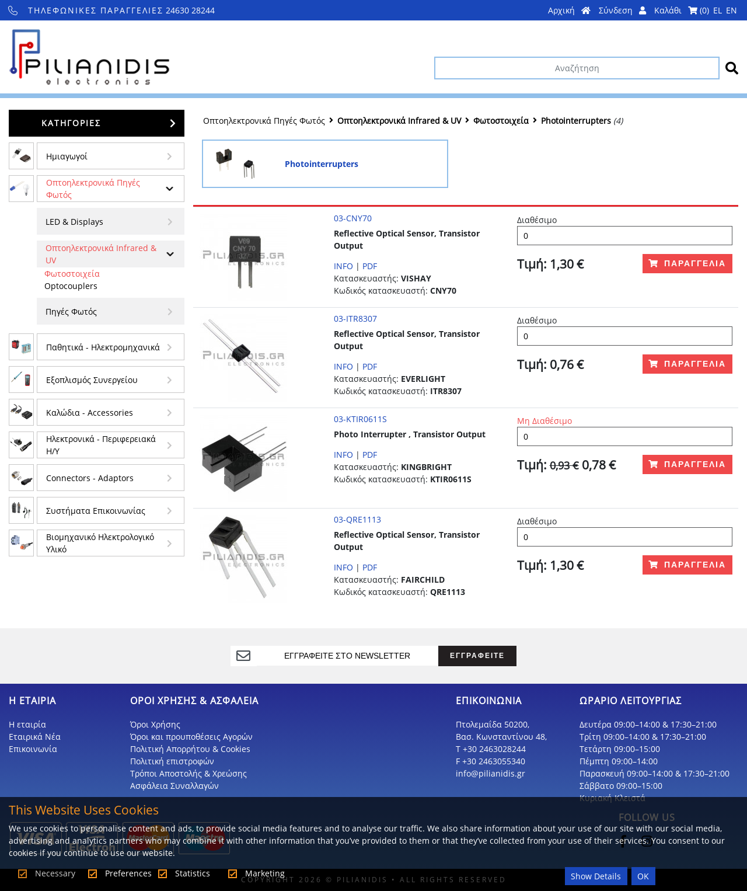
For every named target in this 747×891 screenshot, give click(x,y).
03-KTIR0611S (360, 418)
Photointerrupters (576, 120)
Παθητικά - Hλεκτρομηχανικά (103, 347)
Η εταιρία (27, 724)
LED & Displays (74, 221)
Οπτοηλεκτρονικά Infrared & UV (101, 254)
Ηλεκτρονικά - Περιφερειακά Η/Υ (101, 445)
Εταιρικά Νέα (35, 736)
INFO (343, 266)
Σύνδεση (622, 10)
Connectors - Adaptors (90, 477)
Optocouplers (70, 285)
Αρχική (569, 10)
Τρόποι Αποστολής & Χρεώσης (188, 773)
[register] (347, 656)
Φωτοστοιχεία (72, 273)
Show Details (596, 876)
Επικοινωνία (33, 748)
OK (643, 876)
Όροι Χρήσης (155, 724)
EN (731, 10)
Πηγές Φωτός (71, 311)
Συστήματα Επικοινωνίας (95, 510)
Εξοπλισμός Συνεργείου (92, 379)
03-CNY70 (353, 218)
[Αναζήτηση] (577, 68)
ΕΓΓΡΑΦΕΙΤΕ (477, 655)
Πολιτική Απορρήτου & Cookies (190, 748)
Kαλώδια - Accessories (89, 412)
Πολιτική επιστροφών (172, 761)
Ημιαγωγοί (67, 156)
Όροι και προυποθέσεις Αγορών (191, 736)
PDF (369, 266)
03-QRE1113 (357, 519)
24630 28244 (112, 10)
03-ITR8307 (355, 318)
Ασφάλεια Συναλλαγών (174, 785)
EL (717, 10)
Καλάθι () (681, 10)
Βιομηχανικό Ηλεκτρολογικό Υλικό (100, 543)
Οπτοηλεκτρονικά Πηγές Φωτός (93, 188)
